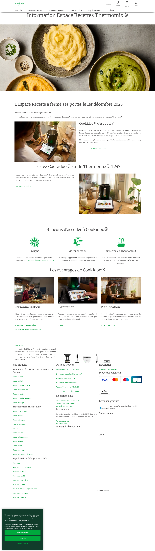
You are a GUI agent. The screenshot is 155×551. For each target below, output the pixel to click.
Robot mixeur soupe (20, 437)
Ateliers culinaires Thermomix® (67, 370)
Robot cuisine (18, 377)
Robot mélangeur (19, 420)
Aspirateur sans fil (19, 497)
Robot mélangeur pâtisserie (23, 454)
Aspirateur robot (19, 484)
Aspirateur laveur (19, 471)
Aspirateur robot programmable (25, 489)
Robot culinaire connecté (22, 398)
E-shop (111, 10)
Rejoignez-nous (95, 10)
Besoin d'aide (76, 10)
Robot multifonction (20, 390)
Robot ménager (18, 402)
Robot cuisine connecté (21, 385)
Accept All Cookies (23, 532)
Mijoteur (16, 428)
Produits (18, 10)
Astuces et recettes (56, 10)
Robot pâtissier (18, 381)
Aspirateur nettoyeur (20, 493)
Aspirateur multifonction (22, 467)
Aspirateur (17, 463)
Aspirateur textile (19, 476)
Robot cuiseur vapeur (21, 411)
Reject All (22, 538)
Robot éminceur (19, 450)
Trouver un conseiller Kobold (67, 382)
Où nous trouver (35, 10)
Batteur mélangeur (20, 424)
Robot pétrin (17, 446)
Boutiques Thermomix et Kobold (68, 391)
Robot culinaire (18, 394)
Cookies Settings (22, 543)
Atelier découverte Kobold (65, 378)
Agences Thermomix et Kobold (67, 387)
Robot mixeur (18, 433)
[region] (22, 529)
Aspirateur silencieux (20, 480)
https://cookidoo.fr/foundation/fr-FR (40, 260)
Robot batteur (18, 415)
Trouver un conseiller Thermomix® (69, 374)
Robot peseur (18, 441)
